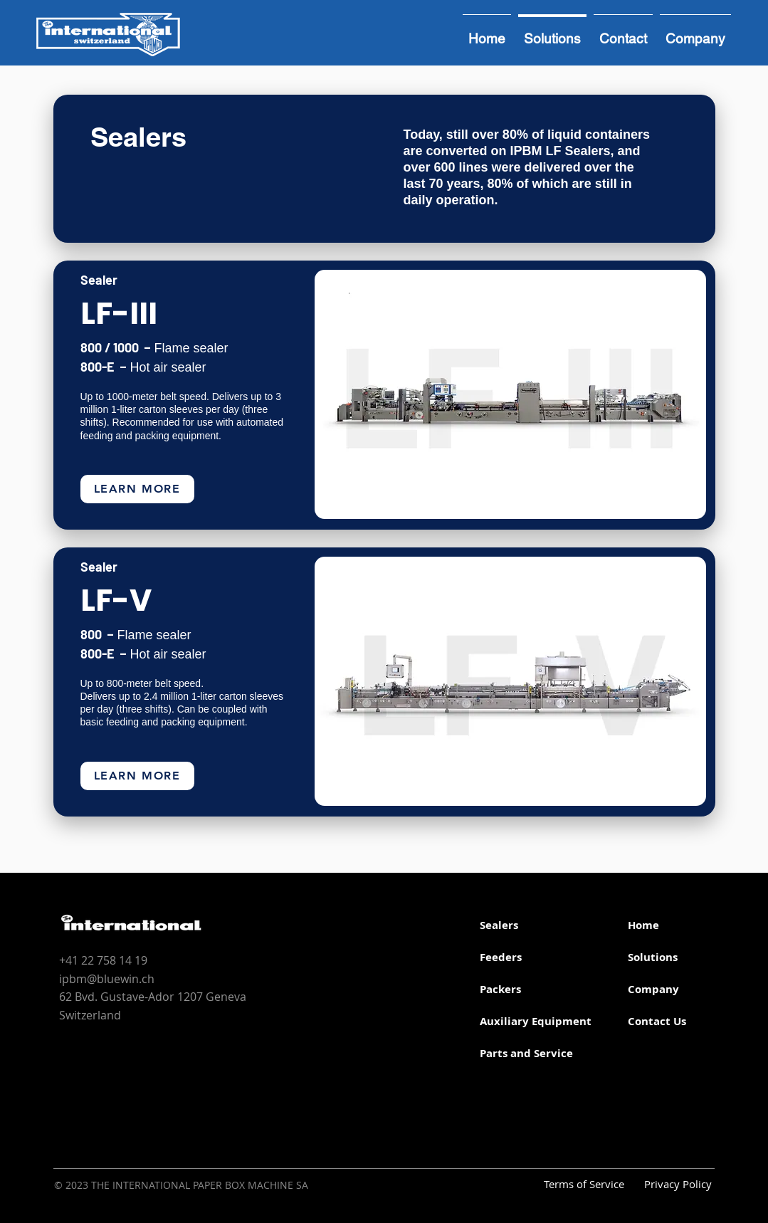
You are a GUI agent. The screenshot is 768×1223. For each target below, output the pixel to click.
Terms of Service (584, 1184)
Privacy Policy (678, 1184)
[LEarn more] (137, 489)
